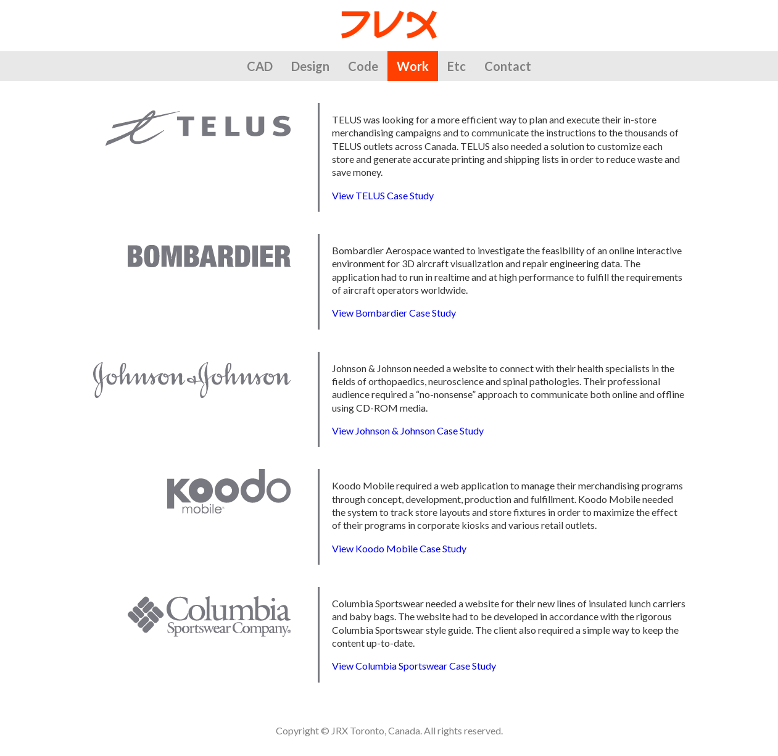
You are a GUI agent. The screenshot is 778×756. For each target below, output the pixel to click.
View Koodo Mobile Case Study (399, 548)
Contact (507, 66)
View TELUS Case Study (383, 195)
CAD (260, 66)
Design (310, 66)
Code (363, 66)
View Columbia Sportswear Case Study (414, 665)
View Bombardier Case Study (394, 312)
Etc (456, 66)
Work (413, 66)
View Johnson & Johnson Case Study (408, 430)
